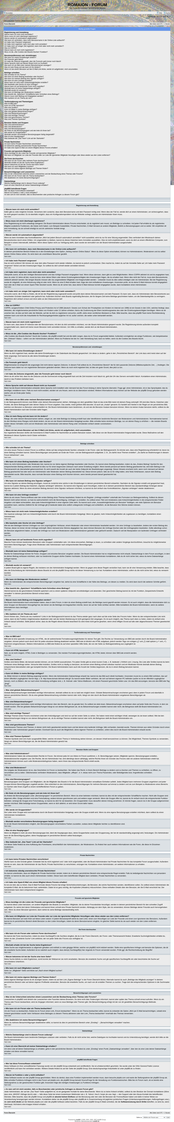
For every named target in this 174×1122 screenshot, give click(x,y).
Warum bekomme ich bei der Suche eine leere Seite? (24, 164)
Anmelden (8, 13)
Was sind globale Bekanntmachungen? (18, 111)
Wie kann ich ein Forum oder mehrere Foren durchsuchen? (26, 161)
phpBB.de (128, 1068)
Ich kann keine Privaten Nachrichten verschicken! (22, 144)
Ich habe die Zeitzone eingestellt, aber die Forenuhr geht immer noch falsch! (32, 61)
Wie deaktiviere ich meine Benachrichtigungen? (22, 178)
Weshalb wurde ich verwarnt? (15, 90)
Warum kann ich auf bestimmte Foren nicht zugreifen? (24, 86)
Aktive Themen (27, 21)
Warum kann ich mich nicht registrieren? (19, 50)
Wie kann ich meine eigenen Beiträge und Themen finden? (26, 168)
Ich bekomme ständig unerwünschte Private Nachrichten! (25, 146)
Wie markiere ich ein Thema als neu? (18, 98)
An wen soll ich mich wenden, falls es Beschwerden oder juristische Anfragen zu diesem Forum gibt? (41, 195)
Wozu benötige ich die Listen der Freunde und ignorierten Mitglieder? (30, 153)
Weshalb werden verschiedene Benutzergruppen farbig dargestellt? (29, 134)
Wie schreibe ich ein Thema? (15, 75)
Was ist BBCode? (10, 104)
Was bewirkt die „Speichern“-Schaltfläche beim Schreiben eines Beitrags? (31, 94)
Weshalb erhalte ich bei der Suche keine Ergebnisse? (24, 163)
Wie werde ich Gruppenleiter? (15, 132)
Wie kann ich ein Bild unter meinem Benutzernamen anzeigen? (27, 65)
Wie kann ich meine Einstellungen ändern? (20, 57)
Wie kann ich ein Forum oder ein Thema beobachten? (24, 176)
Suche (167, 13)
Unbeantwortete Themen (11, 21)
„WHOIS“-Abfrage (20, 1094)
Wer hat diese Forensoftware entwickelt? (19, 191)
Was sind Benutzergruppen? (14, 129)
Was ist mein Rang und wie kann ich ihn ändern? (22, 67)
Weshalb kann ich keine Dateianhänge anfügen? (22, 88)
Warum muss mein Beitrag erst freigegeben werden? (24, 96)
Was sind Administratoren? (14, 125)
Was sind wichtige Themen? (14, 115)
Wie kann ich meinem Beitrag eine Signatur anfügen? (24, 79)
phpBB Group (62, 1066)
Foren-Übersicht (9, 24)
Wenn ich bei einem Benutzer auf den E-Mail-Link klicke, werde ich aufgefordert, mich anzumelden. (41, 69)
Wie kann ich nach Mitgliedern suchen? (19, 166)
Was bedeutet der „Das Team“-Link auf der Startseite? (24, 138)
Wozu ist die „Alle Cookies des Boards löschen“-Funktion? (26, 52)
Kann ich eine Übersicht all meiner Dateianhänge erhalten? (26, 185)
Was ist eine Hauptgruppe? (14, 136)
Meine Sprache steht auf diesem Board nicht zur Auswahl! (25, 63)
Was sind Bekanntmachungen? (16, 113)
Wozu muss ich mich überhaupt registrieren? (21, 36)
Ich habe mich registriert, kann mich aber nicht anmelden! (25, 44)
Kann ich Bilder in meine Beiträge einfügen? (20, 109)
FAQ (159, 13)
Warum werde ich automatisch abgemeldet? (20, 38)
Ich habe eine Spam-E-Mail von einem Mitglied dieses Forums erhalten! (31, 148)
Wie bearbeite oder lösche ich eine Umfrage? (21, 84)
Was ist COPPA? (10, 48)
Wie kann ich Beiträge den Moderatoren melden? (22, 92)
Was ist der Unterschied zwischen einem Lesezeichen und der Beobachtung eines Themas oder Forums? (43, 174)
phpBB (78, 1119)
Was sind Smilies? (11, 107)
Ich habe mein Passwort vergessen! (17, 42)
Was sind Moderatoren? (13, 127)
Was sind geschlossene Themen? (16, 117)
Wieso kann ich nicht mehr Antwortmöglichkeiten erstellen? (26, 82)
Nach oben (7, 216)
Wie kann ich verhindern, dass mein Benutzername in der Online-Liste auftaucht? (34, 40)
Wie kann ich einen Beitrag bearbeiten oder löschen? (24, 77)
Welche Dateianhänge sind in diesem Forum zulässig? (24, 183)
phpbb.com (121, 1078)
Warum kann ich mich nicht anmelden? (18, 34)
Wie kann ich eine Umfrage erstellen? (18, 80)
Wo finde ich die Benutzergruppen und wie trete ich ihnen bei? (27, 131)
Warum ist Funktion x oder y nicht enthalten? (21, 193)
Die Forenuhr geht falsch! (13, 59)
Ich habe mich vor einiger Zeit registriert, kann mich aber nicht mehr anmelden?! (34, 46)
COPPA (137, 275)
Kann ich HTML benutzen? (14, 106)
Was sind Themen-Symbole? (15, 119)
